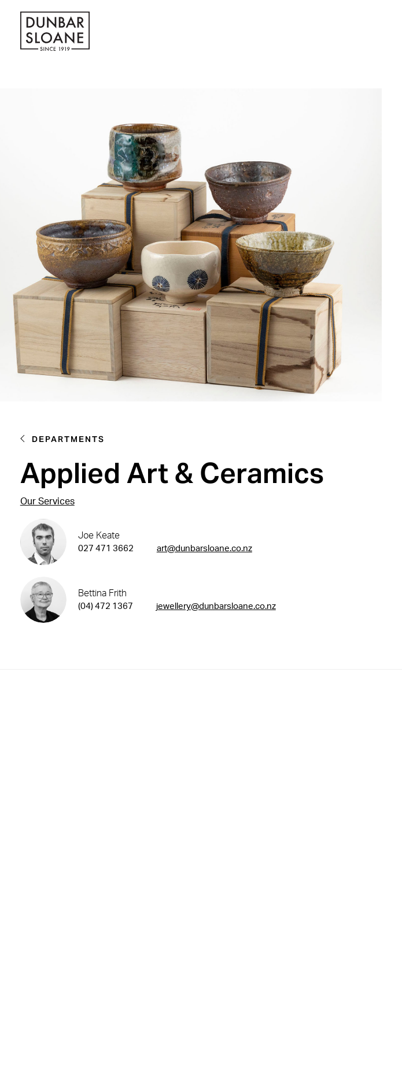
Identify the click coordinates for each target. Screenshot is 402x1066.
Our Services (47, 501)
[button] (379, 33)
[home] (55, 33)
